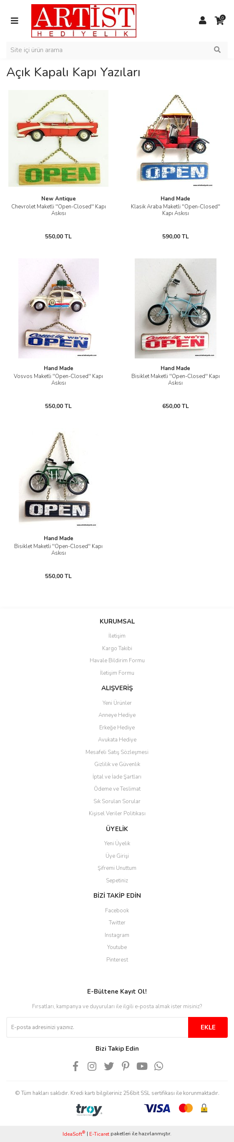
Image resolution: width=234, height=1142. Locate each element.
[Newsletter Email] (97, 1027)
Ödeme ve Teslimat (117, 789)
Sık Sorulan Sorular (117, 801)
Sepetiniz (117, 880)
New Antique (58, 199)
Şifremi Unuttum (117, 868)
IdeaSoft (74, 1133)
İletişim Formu (117, 673)
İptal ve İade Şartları (117, 777)
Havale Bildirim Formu (117, 660)
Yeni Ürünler (117, 703)
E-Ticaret (99, 1134)
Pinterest (117, 960)
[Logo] (83, 20)
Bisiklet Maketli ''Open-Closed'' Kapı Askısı (175, 380)
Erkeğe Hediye (117, 727)
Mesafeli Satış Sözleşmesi (117, 752)
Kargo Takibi (117, 648)
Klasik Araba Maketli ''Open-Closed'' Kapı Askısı (175, 210)
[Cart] (219, 21)
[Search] (117, 50)
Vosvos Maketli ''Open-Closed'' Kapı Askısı (58, 380)
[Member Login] (202, 21)
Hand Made (175, 199)
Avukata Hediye (117, 740)
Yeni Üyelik (117, 843)
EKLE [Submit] (208, 1027)
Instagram (117, 935)
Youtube (117, 947)
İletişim (117, 636)
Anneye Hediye (117, 715)
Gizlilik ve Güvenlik (117, 764)
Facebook (117, 910)
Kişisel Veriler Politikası (117, 813)
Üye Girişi (117, 856)
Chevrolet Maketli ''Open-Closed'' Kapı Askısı (58, 210)
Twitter (117, 923)
